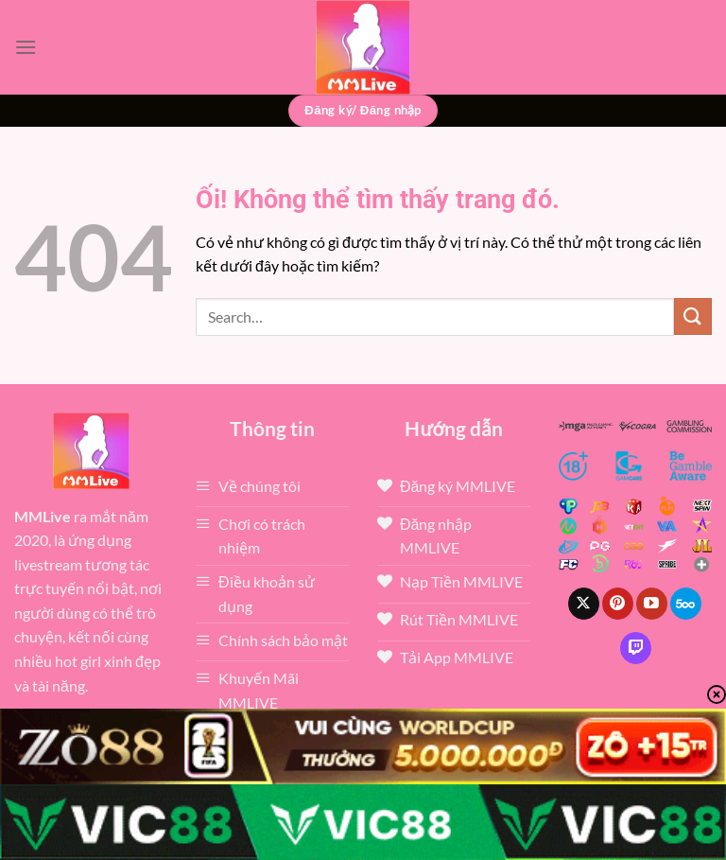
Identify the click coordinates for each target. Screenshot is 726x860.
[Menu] (25, 47)
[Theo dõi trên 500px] (685, 604)
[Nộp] (693, 316)
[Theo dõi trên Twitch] (635, 648)
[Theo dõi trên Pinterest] (617, 604)
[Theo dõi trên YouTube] (651, 604)
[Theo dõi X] (583, 604)
